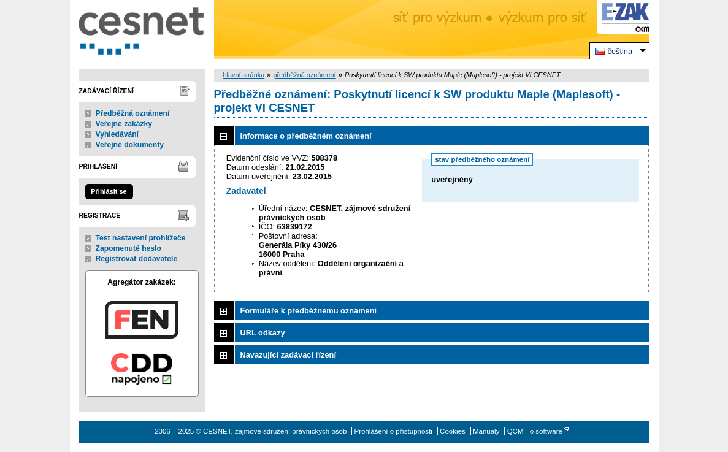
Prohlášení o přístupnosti (393, 431)
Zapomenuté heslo (128, 248)
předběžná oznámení (304, 75)
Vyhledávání (117, 134)
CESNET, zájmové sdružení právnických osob (142, 29)
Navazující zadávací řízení (288, 354)
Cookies (453, 431)
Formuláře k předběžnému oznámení (308, 310)
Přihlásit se (108, 191)
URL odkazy (262, 332)
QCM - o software (534, 431)
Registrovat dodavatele (137, 259)
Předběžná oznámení (133, 113)
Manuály (486, 431)
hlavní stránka (244, 75)
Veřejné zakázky (124, 124)
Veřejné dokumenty (130, 144)
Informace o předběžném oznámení (306, 135)
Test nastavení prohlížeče (141, 238)
